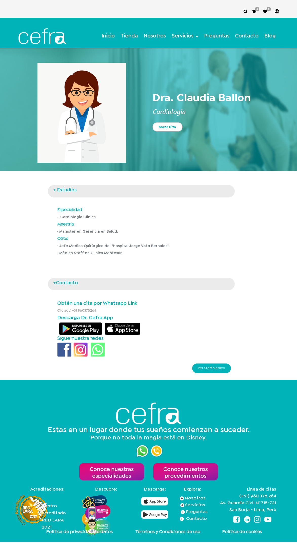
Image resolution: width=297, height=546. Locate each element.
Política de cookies (242, 532)
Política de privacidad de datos (79, 532)
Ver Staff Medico (211, 368)
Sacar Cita (167, 127)
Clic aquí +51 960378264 (76, 310)
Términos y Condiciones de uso (167, 532)
